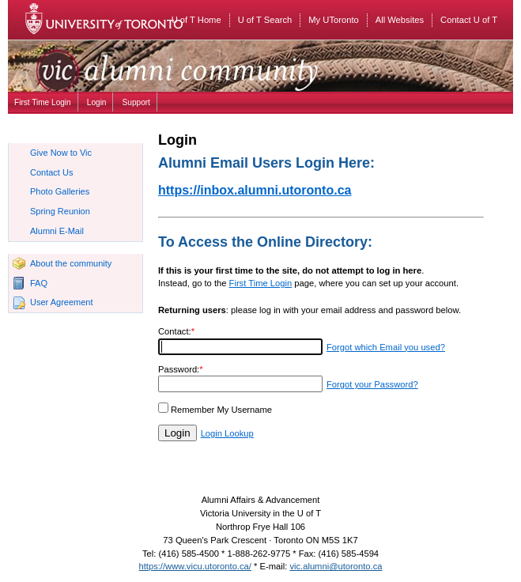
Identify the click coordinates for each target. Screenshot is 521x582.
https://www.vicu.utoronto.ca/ (195, 566)
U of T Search (265, 20)
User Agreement (61, 302)
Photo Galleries (59, 191)
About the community (70, 263)
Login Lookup (227, 433)
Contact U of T (468, 20)
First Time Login (42, 102)
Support (136, 102)
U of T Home (196, 20)
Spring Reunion (60, 211)
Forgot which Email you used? (386, 347)
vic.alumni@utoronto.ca (335, 566)
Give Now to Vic (61, 152)
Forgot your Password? (372, 384)
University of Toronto (114, 20)
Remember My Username (221, 409)
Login (97, 102)
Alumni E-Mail (57, 231)
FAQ (38, 283)
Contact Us (51, 172)
